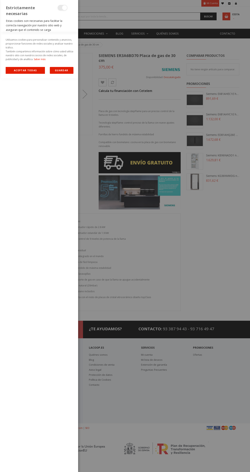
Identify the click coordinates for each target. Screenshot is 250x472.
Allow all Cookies (25, 464)
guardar (61, 464)
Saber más (40, 452)
